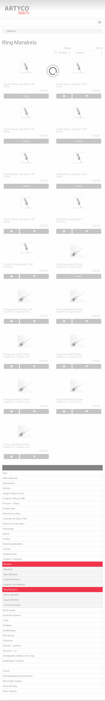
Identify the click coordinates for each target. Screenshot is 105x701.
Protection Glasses (12, 615)
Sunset (6, 671)
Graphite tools (9, 554)
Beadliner (7, 625)
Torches (7, 549)
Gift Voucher (9, 635)
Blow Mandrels (11, 574)
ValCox (6, 534)
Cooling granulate (12, 605)
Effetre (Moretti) (10, 478)
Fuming (6, 539)
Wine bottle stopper (12, 681)
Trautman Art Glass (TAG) (15, 518)
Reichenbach (9, 483)
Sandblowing (9, 630)
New (5, 473)
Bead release (9, 610)
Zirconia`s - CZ (10, 650)
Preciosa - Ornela (11, 503)
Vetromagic (8, 528)
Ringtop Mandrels (12, 579)
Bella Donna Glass (11, 513)
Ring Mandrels (10, 589)
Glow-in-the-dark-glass (14, 523)
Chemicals (8, 640)
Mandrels (7, 564)
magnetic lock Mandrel (14, 584)
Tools (6, 620)
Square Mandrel (11, 600)
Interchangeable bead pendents (18, 676)
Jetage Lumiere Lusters (13, 493)
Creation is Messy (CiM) (14, 498)
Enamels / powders (12, 645)
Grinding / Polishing (12, 559)
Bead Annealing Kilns (13, 544)
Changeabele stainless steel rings (19, 655)
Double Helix (9, 508)
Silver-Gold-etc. (10, 691)
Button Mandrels (11, 595)
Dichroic (7, 488)
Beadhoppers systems (13, 661)
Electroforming (10, 686)
